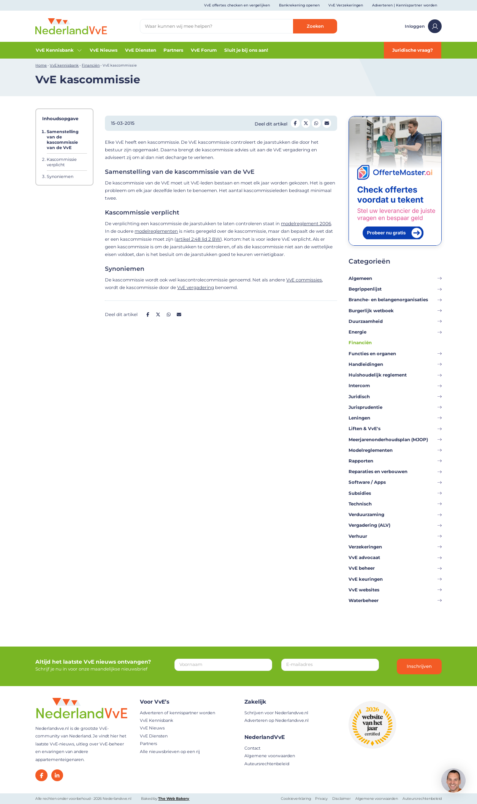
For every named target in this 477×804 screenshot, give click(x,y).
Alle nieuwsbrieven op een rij (170, 751)
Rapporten (395, 461)
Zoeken (315, 26)
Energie (395, 332)
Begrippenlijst (395, 289)
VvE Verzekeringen (345, 5)
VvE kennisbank (64, 65)
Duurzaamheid (395, 321)
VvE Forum (204, 50)
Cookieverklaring (296, 798)
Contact (252, 748)
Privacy (321, 798)
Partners (173, 50)
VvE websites (395, 590)
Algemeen (395, 278)
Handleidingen (395, 364)
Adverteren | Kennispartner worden (404, 5)
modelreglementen (156, 231)
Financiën (91, 65)
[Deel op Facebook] (295, 123)
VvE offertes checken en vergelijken (237, 5)
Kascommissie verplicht (62, 162)
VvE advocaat (395, 557)
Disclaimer (341, 798)
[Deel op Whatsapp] (316, 123)
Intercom (395, 385)
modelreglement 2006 (306, 223)
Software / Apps (395, 482)
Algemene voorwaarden (269, 755)
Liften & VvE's (395, 428)
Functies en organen (395, 353)
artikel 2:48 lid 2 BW (198, 239)
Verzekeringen (395, 547)
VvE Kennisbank (59, 50)
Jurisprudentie (395, 407)
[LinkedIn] (57, 775)
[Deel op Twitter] (306, 123)
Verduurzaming (395, 514)
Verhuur (395, 536)
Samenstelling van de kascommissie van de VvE (63, 139)
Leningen (395, 418)
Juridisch (395, 396)
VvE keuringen (395, 579)
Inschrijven (419, 666)
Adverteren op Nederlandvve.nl (276, 720)
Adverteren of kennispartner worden (177, 712)
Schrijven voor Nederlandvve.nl (276, 712)
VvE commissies (304, 280)
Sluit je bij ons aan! (246, 50)
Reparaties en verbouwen (395, 471)
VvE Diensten (140, 50)
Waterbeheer (395, 600)
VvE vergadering (195, 287)
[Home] (71, 26)
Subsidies (395, 493)
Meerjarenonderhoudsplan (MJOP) (395, 439)
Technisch (395, 504)
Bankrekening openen (299, 5)
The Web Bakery (173, 798)
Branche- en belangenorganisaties (395, 299)
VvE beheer (395, 568)
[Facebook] (41, 775)
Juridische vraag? (412, 50)
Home (41, 65)
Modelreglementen (395, 450)
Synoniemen (60, 176)
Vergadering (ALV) (395, 525)
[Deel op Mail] (326, 123)
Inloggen (423, 26)
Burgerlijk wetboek (395, 310)
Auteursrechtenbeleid (266, 763)
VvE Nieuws (103, 50)
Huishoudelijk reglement (395, 375)
